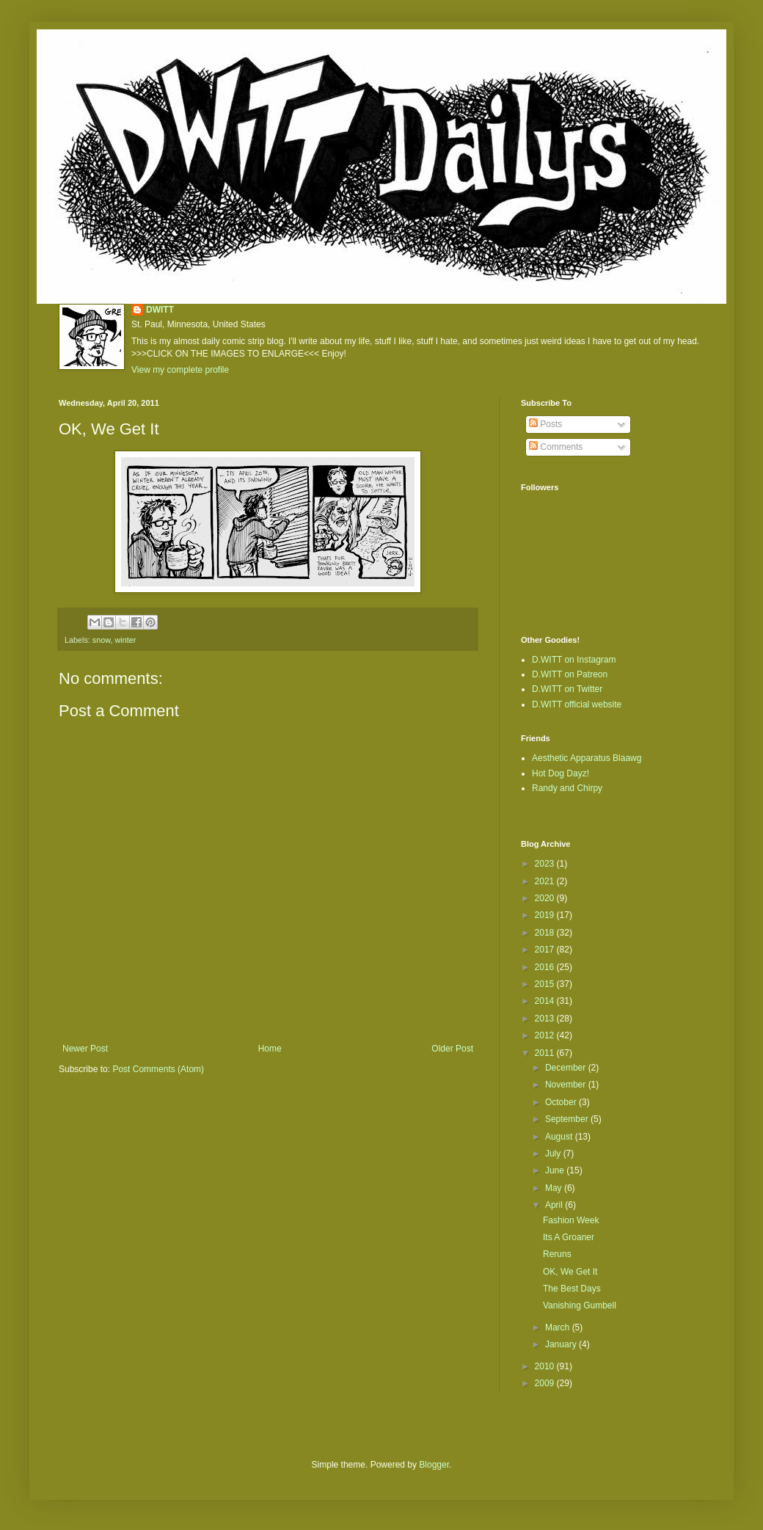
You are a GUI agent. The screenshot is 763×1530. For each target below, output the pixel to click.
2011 (546, 1053)
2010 (546, 1366)
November (566, 1084)
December (566, 1068)
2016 (546, 967)
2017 (546, 949)
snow (101, 639)
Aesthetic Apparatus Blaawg (586, 758)
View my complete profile (180, 370)
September (568, 1119)
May (554, 1188)
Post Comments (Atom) (158, 1069)
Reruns (557, 1254)
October (562, 1102)
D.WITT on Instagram (574, 660)
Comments (556, 447)
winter (125, 639)
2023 (546, 864)
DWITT (160, 310)
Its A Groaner (568, 1237)
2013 (546, 1018)
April (555, 1205)
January (562, 1344)
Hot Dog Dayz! (560, 773)
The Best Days (572, 1288)
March (558, 1327)
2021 (546, 881)
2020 (546, 898)
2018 (546, 933)
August (560, 1137)
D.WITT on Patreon (569, 674)
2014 (546, 1001)
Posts (545, 424)
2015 (546, 984)
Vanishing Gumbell (579, 1305)
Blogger (434, 1465)
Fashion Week (571, 1220)
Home (270, 1048)
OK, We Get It (570, 1272)
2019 (546, 915)
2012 (546, 1035)
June (555, 1170)
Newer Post (85, 1048)
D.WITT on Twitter (567, 689)
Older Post (452, 1048)
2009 (546, 1383)
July (554, 1153)
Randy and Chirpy (567, 788)
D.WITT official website (576, 704)
